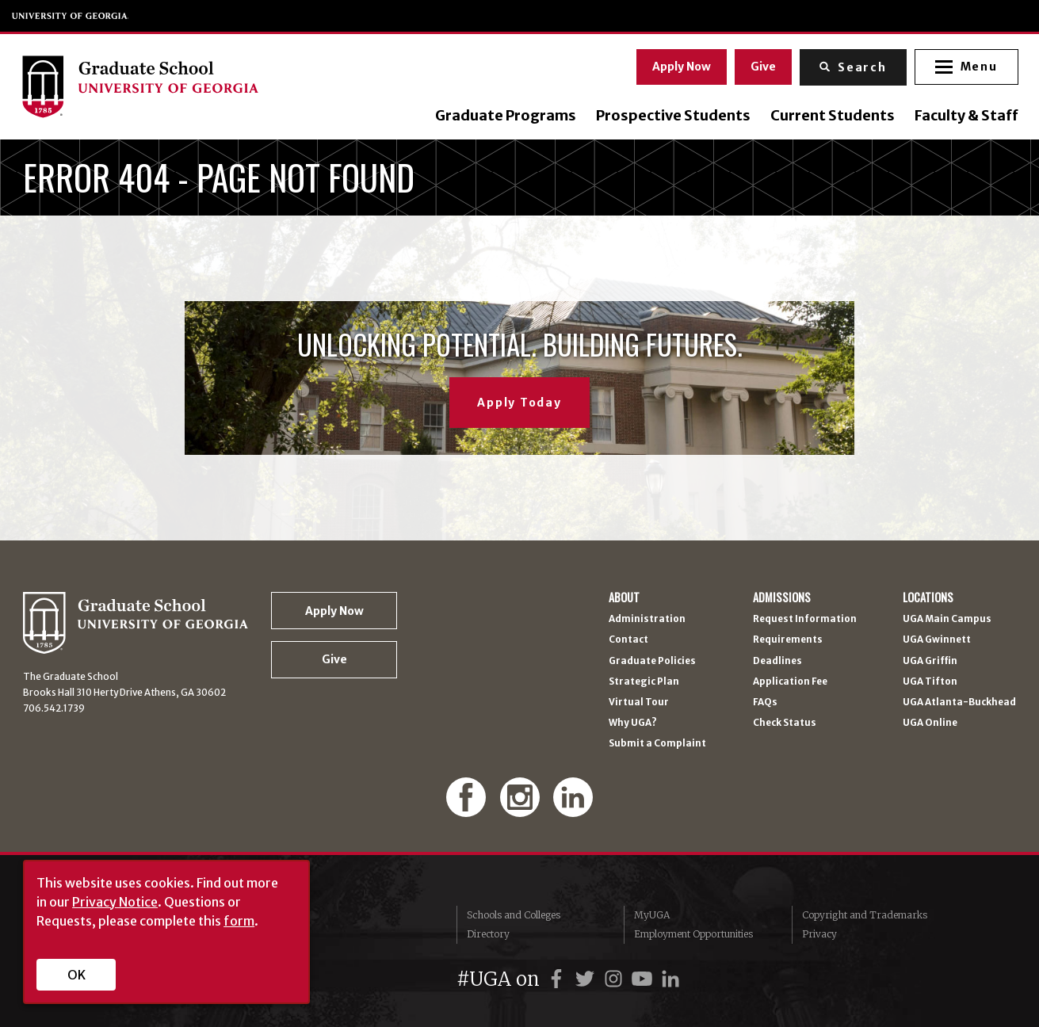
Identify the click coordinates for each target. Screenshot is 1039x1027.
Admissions (782, 598)
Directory (488, 934)
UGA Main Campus (947, 619)
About (624, 598)
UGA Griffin (930, 661)
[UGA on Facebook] (558, 979)
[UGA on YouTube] (644, 979)
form (238, 921)
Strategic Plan (644, 682)
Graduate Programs (503, 116)
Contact (628, 640)
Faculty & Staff (964, 116)
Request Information (805, 619)
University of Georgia (70, 16)
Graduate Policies (652, 661)
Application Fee (790, 682)
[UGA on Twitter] (587, 979)
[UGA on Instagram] (616, 979)
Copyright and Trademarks (864, 915)
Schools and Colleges (513, 915)
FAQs (765, 703)
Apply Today (519, 402)
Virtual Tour (639, 703)
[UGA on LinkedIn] (670, 979)
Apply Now (679, 66)
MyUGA (652, 915)
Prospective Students (671, 116)
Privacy (819, 934)
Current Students (830, 116)
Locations (928, 598)
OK (76, 975)
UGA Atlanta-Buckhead (959, 703)
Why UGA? (633, 723)
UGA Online (930, 723)
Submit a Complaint (657, 744)
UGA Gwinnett (937, 640)
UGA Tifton (930, 682)
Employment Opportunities (693, 934)
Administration (647, 619)
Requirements (788, 640)
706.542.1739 (54, 708)
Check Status (784, 723)
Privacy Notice (115, 902)
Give (761, 66)
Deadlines (777, 661)
